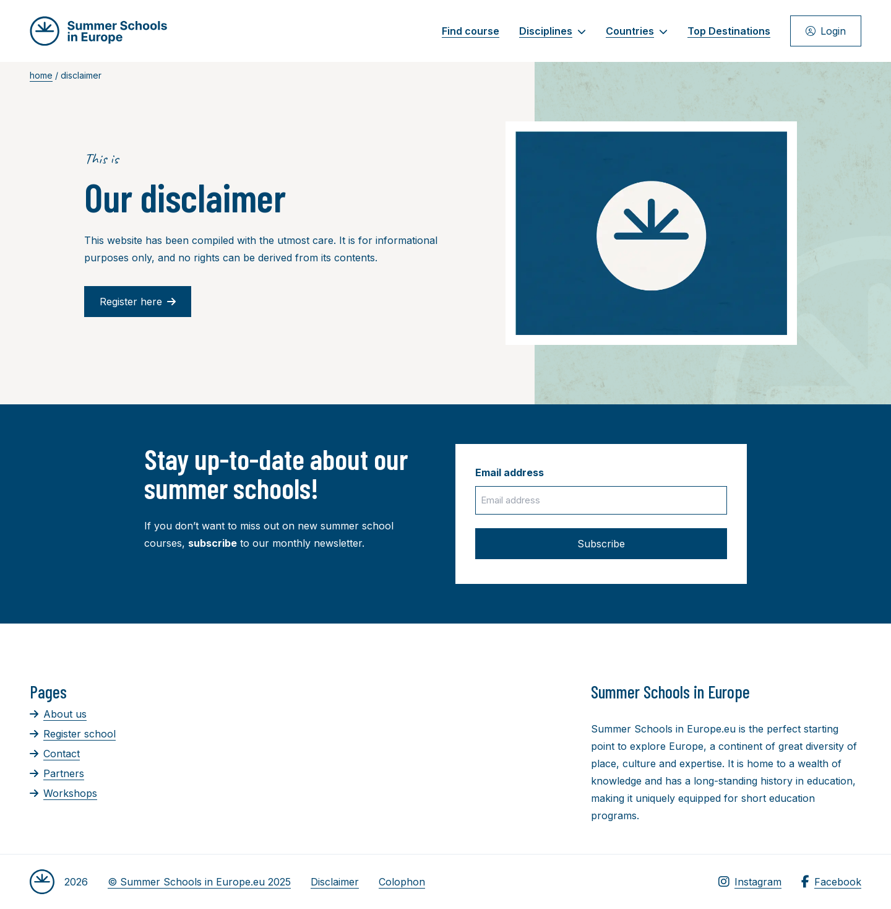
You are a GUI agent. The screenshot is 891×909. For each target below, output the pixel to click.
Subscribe (601, 543)
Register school (73, 734)
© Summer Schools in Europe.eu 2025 (199, 882)
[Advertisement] (433, 749)
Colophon (402, 882)
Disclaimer (335, 882)
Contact (55, 753)
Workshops (63, 793)
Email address (509, 472)
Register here (138, 301)
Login (826, 31)
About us (58, 714)
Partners (57, 773)
